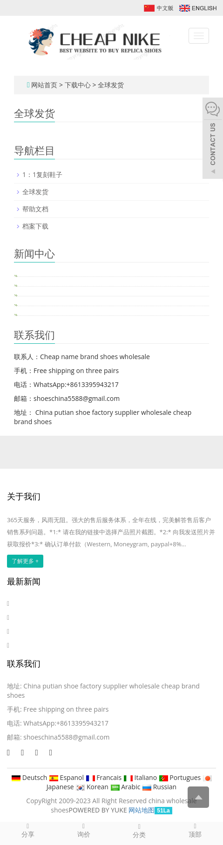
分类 (140, 830)
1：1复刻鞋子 (42, 174)
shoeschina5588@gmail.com (66, 737)
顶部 (195, 830)
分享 (28, 830)
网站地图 (141, 810)
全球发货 (110, 84)
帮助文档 (35, 208)
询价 (84, 830)
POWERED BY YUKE (99, 810)
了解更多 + (25, 561)
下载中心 (79, 84)
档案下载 (35, 226)
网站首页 (44, 84)
